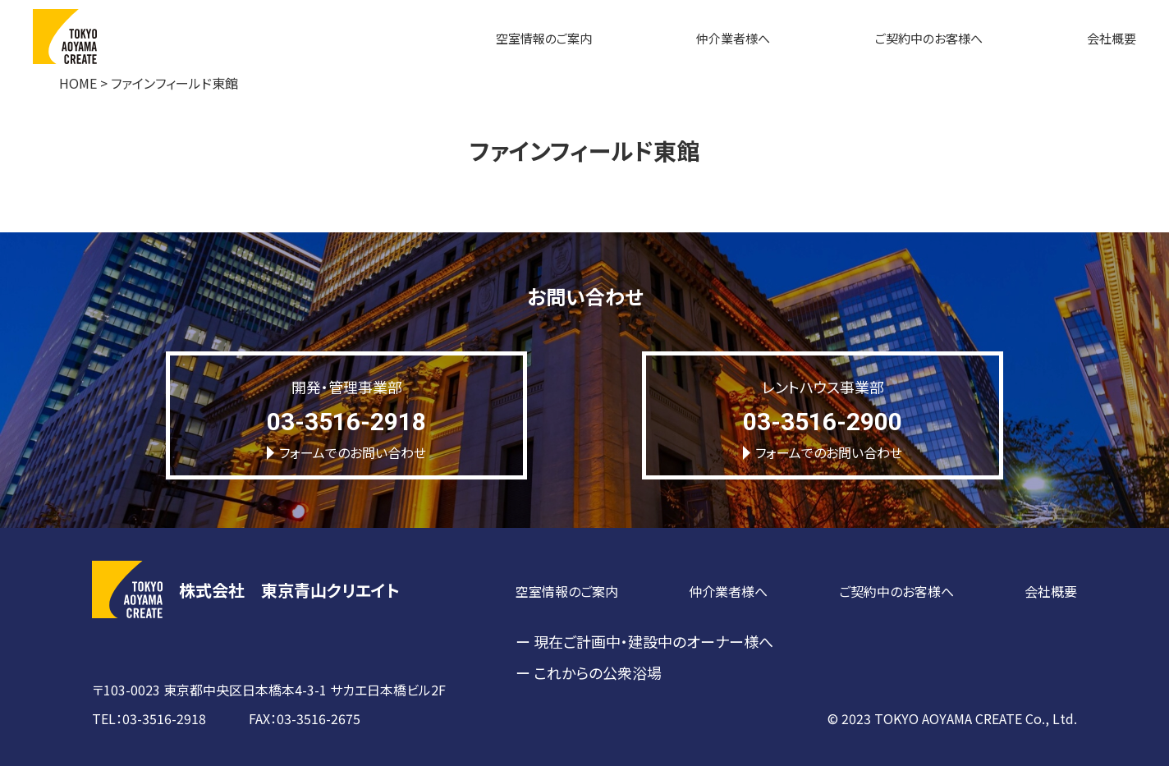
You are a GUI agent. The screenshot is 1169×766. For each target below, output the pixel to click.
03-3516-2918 (346, 421)
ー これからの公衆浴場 (589, 672)
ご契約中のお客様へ (929, 38)
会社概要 (1111, 38)
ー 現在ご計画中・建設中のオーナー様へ (644, 641)
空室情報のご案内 (544, 38)
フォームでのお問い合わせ (346, 452)
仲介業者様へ (733, 38)
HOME (78, 83)
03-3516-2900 (822, 421)
